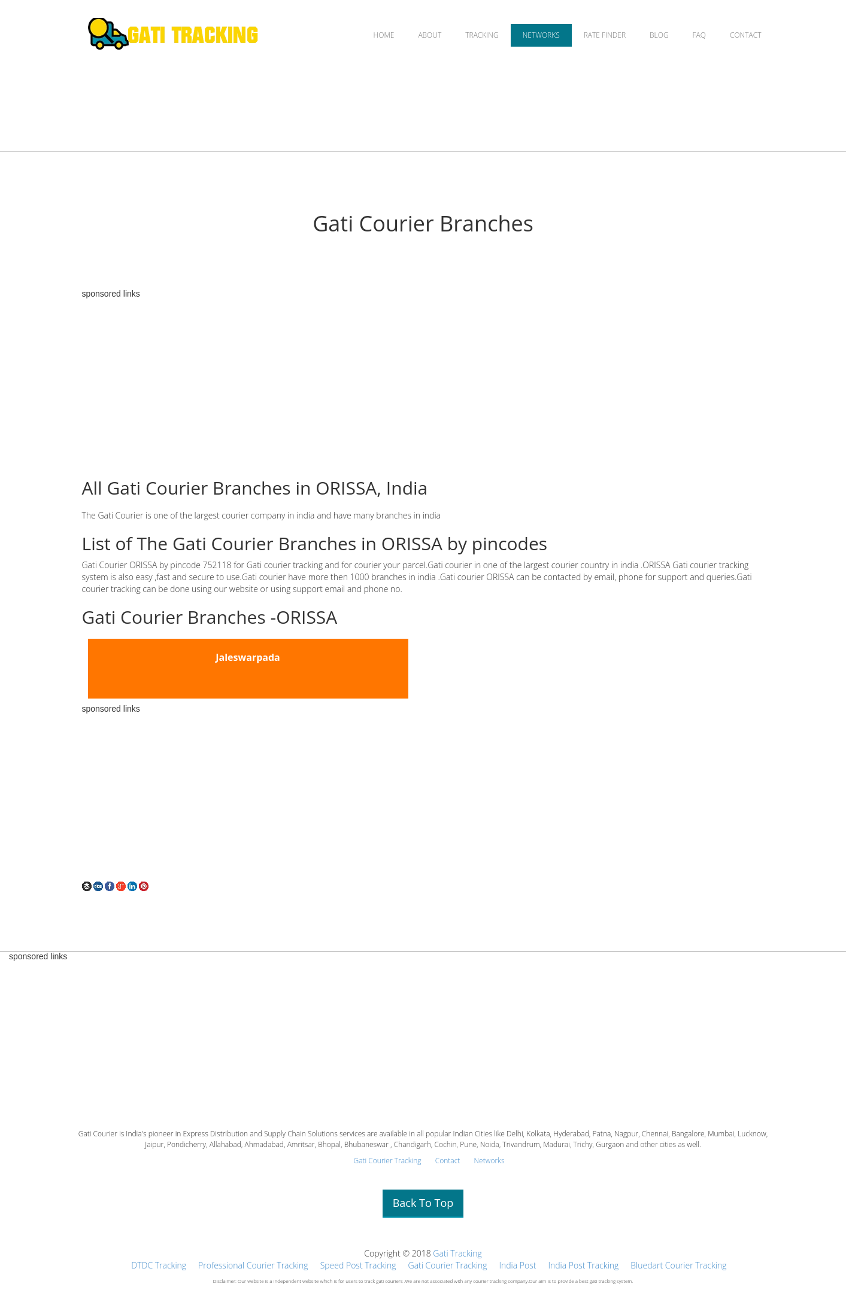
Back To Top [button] (423, 1203)
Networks (489, 1160)
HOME (384, 35)
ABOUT (429, 35)
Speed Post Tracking (358, 1265)
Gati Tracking (457, 1253)
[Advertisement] (423, 382)
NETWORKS (541, 35)
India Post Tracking (583, 1265)
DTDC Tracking (158, 1265)
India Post (517, 1265)
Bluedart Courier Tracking (678, 1265)
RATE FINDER (605, 35)
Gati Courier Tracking (387, 1160)
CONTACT (746, 35)
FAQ (699, 35)
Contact (447, 1160)
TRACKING (481, 35)
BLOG (659, 35)
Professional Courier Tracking (253, 1265)
